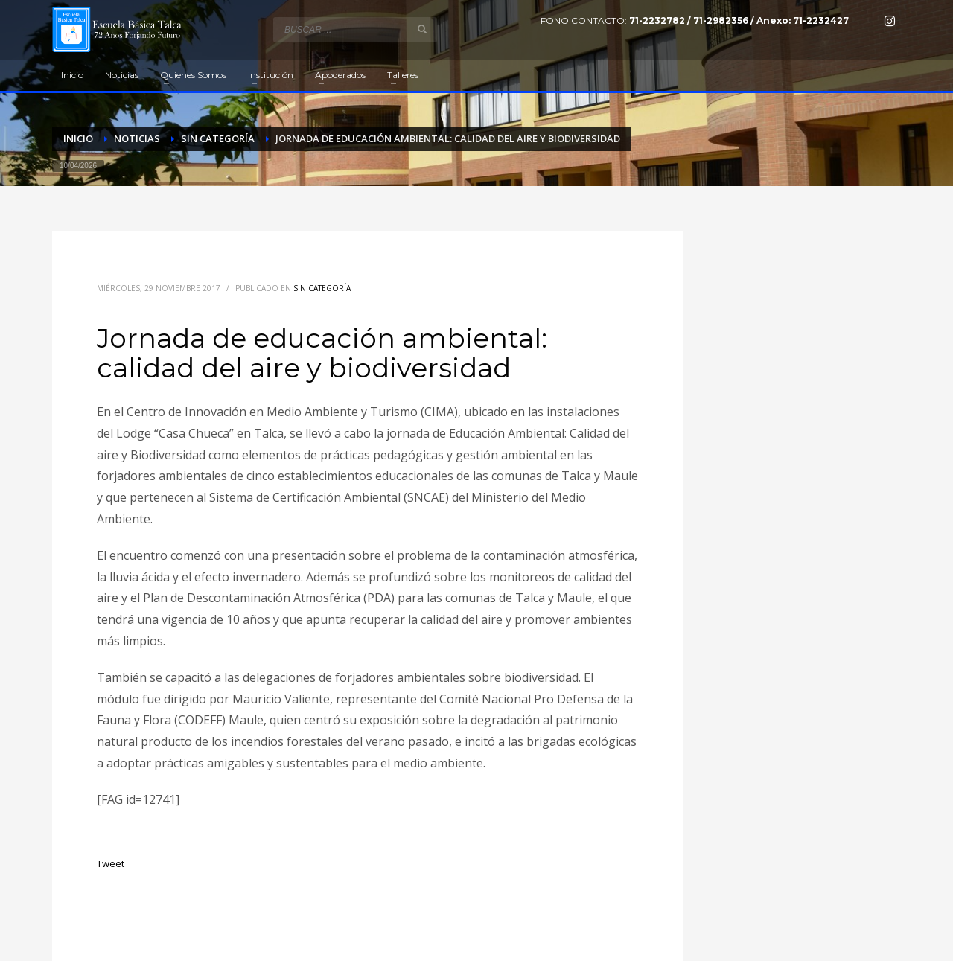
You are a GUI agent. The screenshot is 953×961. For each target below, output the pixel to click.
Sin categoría (322, 288)
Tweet (110, 863)
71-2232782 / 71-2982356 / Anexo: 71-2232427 (739, 20)
